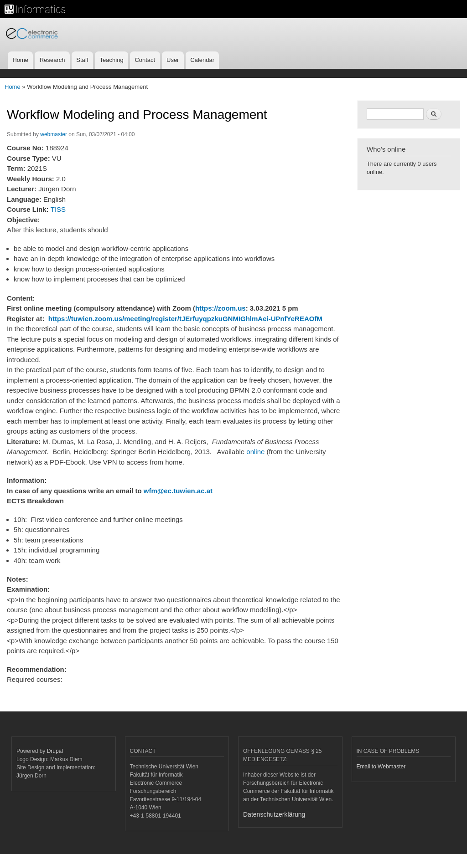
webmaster (53, 134)
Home (20, 59)
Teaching (112, 59)
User (172, 59)
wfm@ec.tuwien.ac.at (178, 491)
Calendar (202, 59)
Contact (145, 59)
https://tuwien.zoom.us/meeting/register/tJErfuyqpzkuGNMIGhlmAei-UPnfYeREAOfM (185, 318)
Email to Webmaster (381, 766)
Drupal (55, 751)
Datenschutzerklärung (274, 814)
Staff (82, 59)
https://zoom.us (220, 308)
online (255, 451)
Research (52, 59)
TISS (58, 209)
